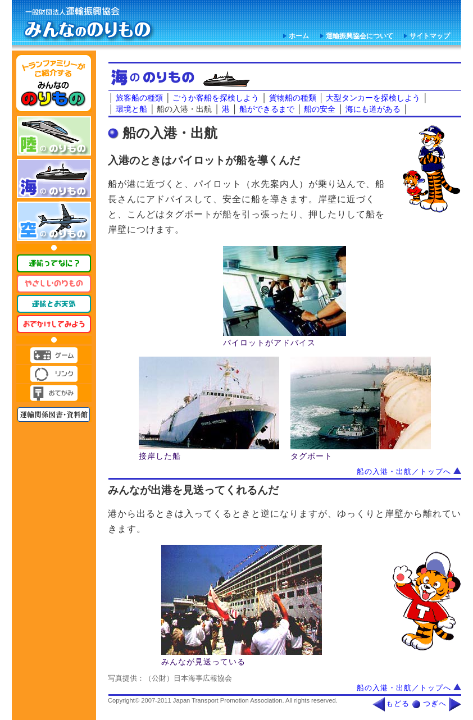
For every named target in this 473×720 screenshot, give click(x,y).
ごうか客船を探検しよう (215, 97)
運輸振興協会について (359, 36)
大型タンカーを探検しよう (373, 97)
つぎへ (435, 704)
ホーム (299, 36)
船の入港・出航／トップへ (409, 472)
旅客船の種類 (139, 97)
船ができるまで (266, 108)
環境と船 (131, 108)
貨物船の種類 (292, 97)
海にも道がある (373, 108)
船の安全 (319, 108)
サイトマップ (430, 36)
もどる (398, 704)
